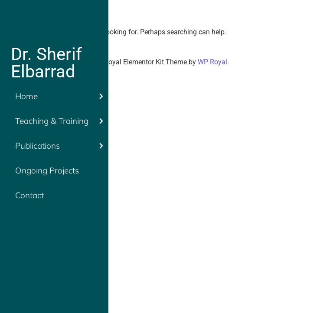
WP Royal (212, 62)
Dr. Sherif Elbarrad (46, 63)
